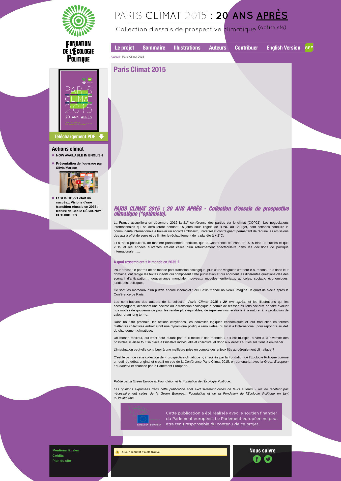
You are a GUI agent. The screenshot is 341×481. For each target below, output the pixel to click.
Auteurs (217, 47)
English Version (283, 47)
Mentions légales (65, 450)
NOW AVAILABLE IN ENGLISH (79, 155)
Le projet (124, 47)
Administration (61, 478)
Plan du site (61, 461)
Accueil (115, 56)
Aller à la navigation (123, 2)
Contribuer (246, 47)
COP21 (73, 198)
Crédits (58, 455)
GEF (309, 47)
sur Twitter (268, 459)
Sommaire (154, 47)
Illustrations (187, 47)
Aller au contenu (147, 2)
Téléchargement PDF (74, 136)
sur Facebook (257, 459)
